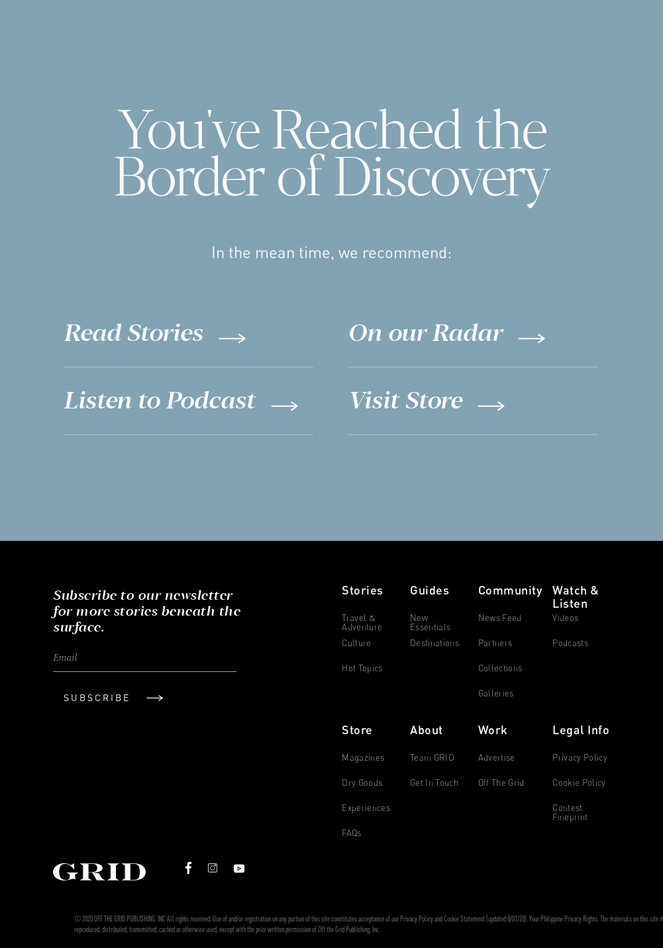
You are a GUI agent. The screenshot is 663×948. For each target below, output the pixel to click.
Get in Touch (434, 783)
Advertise (496, 758)
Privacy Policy (579, 758)
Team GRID (432, 758)
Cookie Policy (578, 783)
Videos (565, 618)
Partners (495, 643)
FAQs (351, 833)
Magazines (363, 758)
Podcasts (570, 643)
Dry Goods (362, 783)
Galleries (496, 693)
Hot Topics (362, 668)
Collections (500, 668)
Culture (356, 643)
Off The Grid (501, 783)
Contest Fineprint (569, 811)
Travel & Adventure (362, 621)
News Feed (500, 618)
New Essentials (430, 621)
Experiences (366, 808)
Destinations (434, 643)
